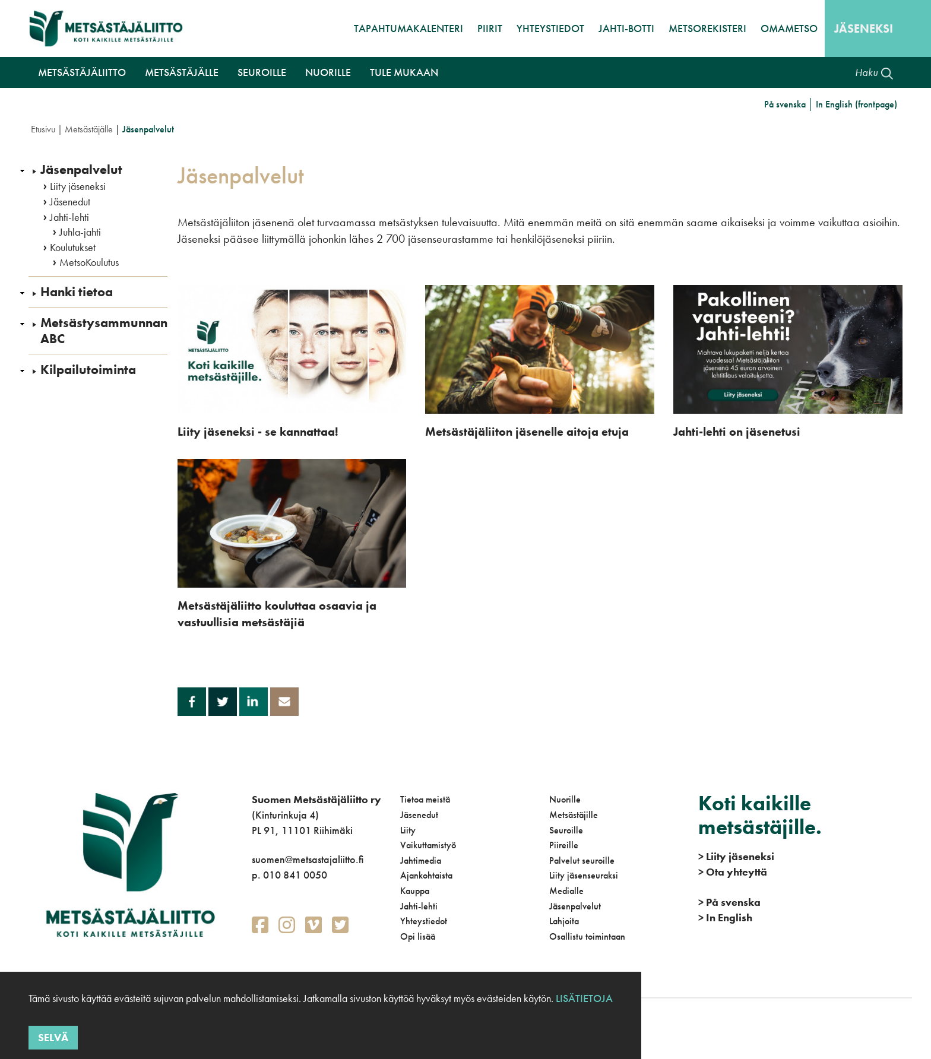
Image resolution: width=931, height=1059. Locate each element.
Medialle (566, 890)
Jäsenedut (70, 201)
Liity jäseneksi (78, 186)
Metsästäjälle (89, 129)
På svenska (785, 104)
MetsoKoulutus (89, 262)
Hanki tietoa (76, 292)
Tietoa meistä (425, 799)
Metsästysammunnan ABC (103, 331)
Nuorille (565, 799)
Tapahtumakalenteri (408, 28)
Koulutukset (73, 247)
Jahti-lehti (69, 217)
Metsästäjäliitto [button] (82, 72)
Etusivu (43, 129)
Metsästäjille (573, 814)
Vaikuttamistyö (428, 845)
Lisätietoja (583, 998)
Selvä (53, 1037)
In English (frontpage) (856, 104)
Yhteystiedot (550, 28)
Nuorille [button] (328, 72)
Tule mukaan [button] (404, 72)
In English (725, 917)
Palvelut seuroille (582, 860)
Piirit (489, 28)
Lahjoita (564, 921)
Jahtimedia (420, 860)
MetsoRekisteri (707, 28)
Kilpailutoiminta (88, 370)
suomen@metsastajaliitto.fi (307, 859)
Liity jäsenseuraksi (583, 875)
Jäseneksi (863, 28)
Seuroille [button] (262, 72)
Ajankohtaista (426, 875)
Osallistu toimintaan (587, 936)
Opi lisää (417, 936)
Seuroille (566, 830)
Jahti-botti (626, 28)
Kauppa (414, 890)
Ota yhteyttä (732, 872)
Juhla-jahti (80, 232)
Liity (408, 830)
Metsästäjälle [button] (181, 72)
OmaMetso (789, 28)
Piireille (563, 845)
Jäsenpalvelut (81, 169)
